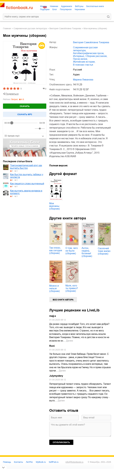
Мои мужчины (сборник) (54, 206)
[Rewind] (7, 128)
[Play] (14, 129)
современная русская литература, (85, 49)
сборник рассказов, (96, 56)
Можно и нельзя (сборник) (54, 288)
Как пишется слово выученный (27, 183)
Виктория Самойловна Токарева (65, 28)
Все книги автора (63, 299)
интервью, (79, 56)
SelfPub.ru (53, 462)
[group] (24, 126)
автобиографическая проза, (88, 53)
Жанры (43, 6)
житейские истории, (84, 61)
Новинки (54, 6)
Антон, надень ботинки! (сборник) (87, 252)
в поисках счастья (83, 64)
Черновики (80, 9)
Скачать (25, 106)
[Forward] (20, 128)
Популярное (66, 9)
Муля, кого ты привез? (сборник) (71, 288)
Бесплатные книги (95, 6)
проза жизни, (80, 59)
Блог (54, 9)
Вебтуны (79, 6)
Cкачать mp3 (24, 114)
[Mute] (32, 128)
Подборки (44, 9)
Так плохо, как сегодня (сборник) (55, 250)
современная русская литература (30, 28)
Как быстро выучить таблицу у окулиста (26, 175)
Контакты (18, 462)
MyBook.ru (41, 462)
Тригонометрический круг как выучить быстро (26, 166)
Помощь (7, 462)
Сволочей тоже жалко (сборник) (104, 251)
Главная (7, 28)
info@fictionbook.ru (74, 462)
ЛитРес (29, 462)
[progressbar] (25, 122)
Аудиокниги (66, 6)
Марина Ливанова (83, 79)
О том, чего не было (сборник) (71, 251)
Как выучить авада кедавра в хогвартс (26, 192)
